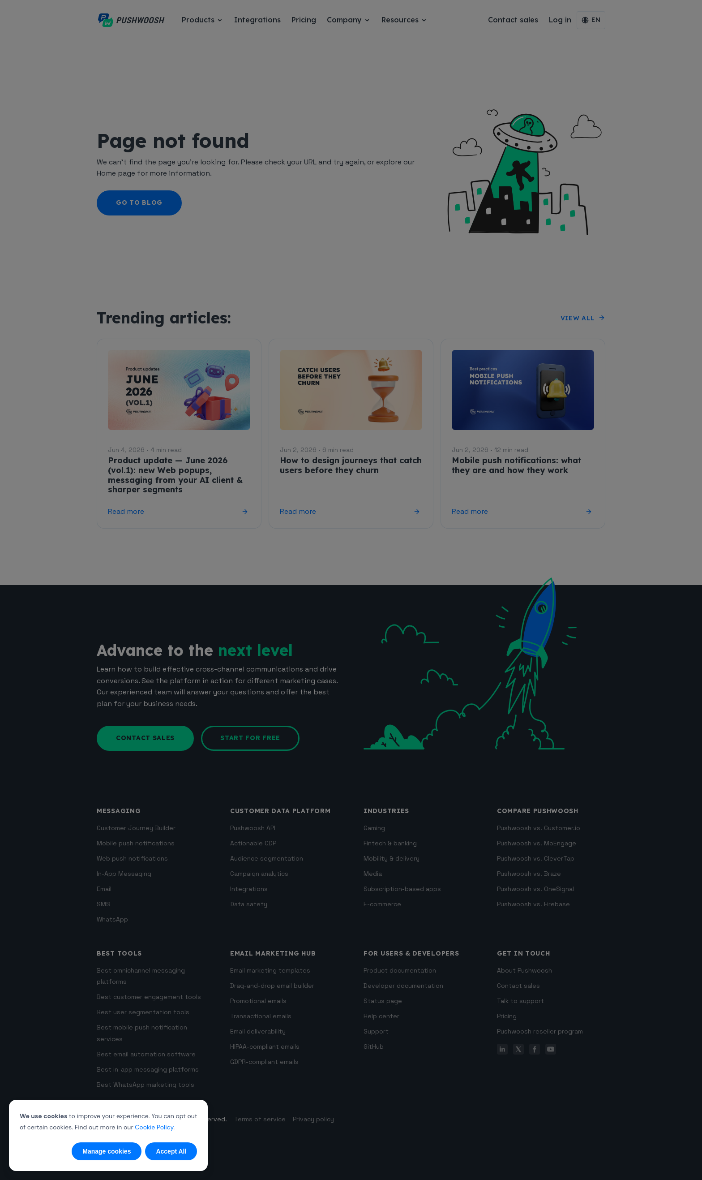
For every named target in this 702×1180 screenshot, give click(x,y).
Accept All (171, 1151)
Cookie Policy (154, 1127)
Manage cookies (106, 1151)
